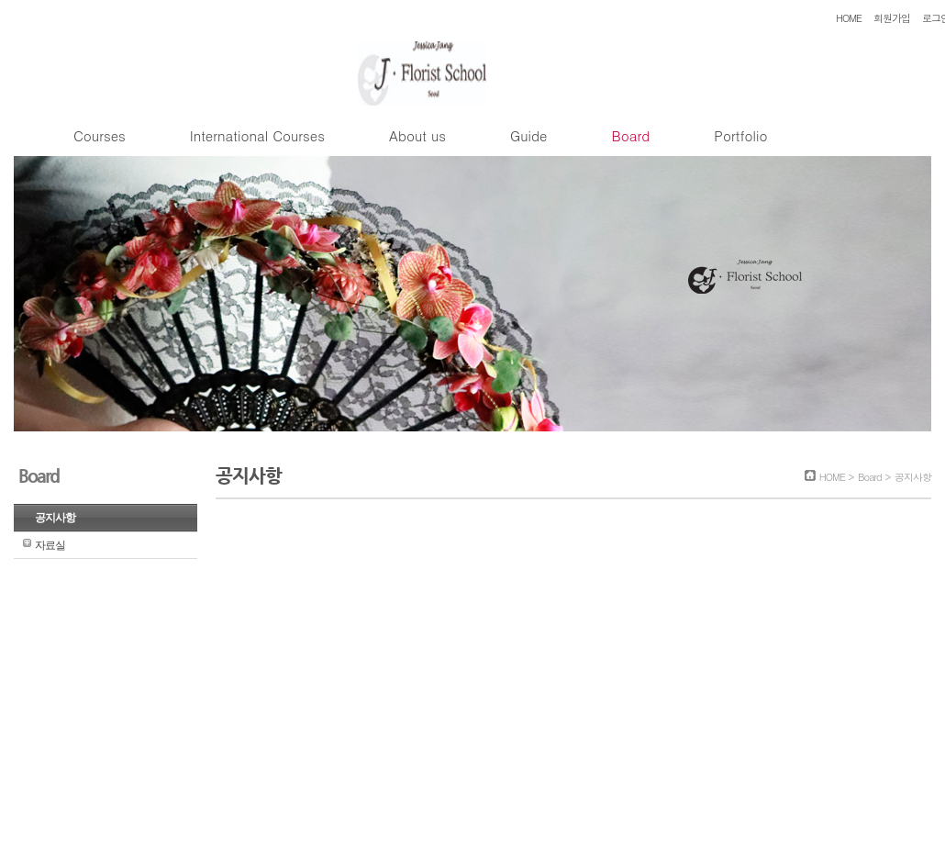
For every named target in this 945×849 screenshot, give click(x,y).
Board (630, 135)
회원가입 (891, 18)
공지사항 (55, 517)
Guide (528, 135)
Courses (99, 135)
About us (417, 135)
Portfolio (740, 135)
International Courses (257, 135)
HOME (849, 18)
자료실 (50, 545)
